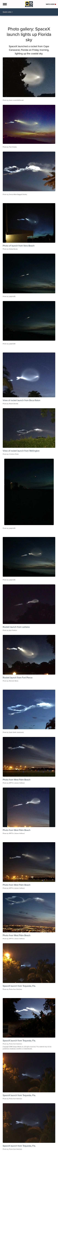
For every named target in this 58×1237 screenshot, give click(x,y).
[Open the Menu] (4, 4)
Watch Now (51, 4)
